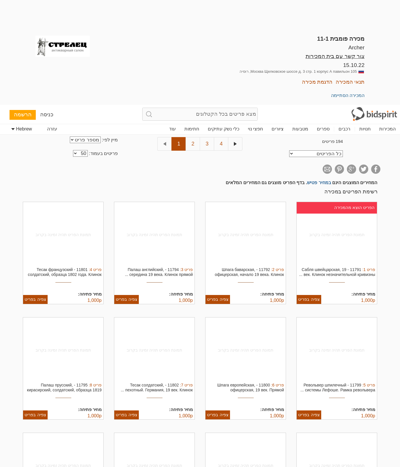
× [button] (388, 424)
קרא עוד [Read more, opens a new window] (236, 440)
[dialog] (200, 442)
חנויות (365, 23)
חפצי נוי (255, 23)
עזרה (52, 23)
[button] (263, 460)
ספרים (323, 23)
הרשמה (22, 9)
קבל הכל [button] (106, 442)
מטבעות (300, 23)
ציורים (278, 23)
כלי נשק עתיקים (223, 23)
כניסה (46, 9)
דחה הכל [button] (45, 442)
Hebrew (21, 23)
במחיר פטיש (319, 77)
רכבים (344, 23)
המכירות (387, 23)
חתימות (191, 23)
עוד (172, 23)
